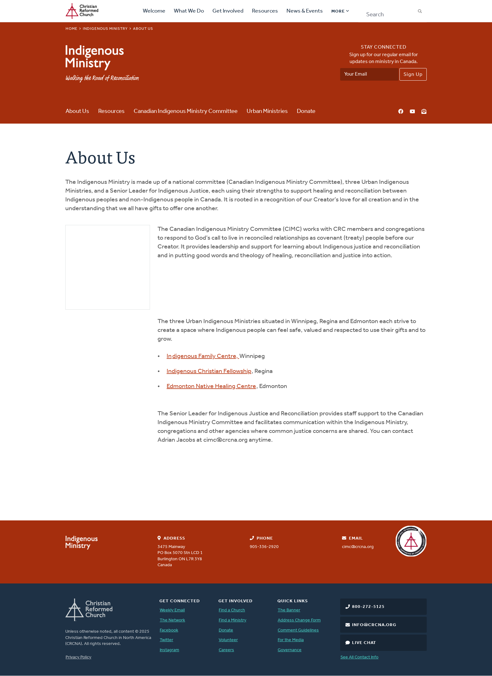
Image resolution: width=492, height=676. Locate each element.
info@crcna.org (374, 625)
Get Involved (227, 11)
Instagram (169, 650)
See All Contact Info (359, 657)
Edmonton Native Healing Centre (211, 386)
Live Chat (364, 643)
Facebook (401, 112)
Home (72, 29)
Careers (226, 650)
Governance (290, 650)
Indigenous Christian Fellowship (209, 371)
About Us (77, 111)
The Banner (289, 610)
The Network (172, 620)
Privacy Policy (78, 657)
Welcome (154, 11)
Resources (265, 11)
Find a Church (232, 610)
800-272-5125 (368, 606)
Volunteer (228, 640)
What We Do (189, 11)
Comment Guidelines (298, 630)
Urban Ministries (267, 111)
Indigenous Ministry (105, 29)
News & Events (304, 11)
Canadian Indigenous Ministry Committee (186, 111)
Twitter (166, 640)
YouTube (412, 112)
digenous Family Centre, (205, 356)
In (169, 356)
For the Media (291, 640)
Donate (306, 111)
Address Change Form (299, 620)
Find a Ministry (232, 620)
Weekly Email (172, 610)
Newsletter (424, 112)
